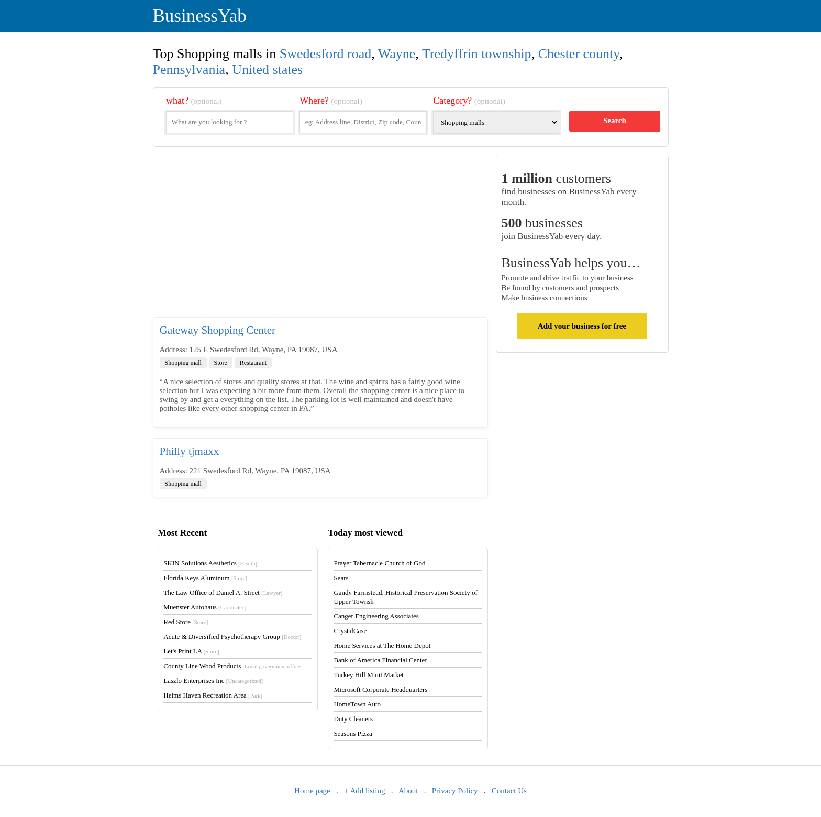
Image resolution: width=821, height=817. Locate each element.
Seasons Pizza (353, 733)
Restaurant (253, 362)
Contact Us (509, 791)
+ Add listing (364, 791)
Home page (312, 791)
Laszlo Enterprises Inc (213, 680)
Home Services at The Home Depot (382, 645)
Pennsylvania (189, 69)
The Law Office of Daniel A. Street (222, 592)
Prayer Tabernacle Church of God (379, 563)
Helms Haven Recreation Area (212, 695)
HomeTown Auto (357, 704)
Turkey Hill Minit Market (369, 675)
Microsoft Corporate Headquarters (380, 689)
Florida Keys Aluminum (205, 578)
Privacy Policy (455, 791)
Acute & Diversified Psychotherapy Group (232, 636)
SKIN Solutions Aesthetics (210, 563)
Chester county (578, 53)
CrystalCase (350, 631)
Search (614, 120)
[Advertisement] (320, 235)
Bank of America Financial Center (380, 660)
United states (267, 69)
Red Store (185, 622)
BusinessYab (200, 16)
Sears (341, 578)
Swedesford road (325, 53)
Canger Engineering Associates (376, 616)
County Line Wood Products (232, 666)
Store (220, 362)
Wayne (397, 53)
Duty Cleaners (353, 719)
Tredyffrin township (476, 53)
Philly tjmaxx (189, 451)
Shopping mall (183, 362)
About (408, 791)
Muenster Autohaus (204, 607)
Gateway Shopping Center (218, 330)
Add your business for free (582, 326)
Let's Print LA (191, 651)
